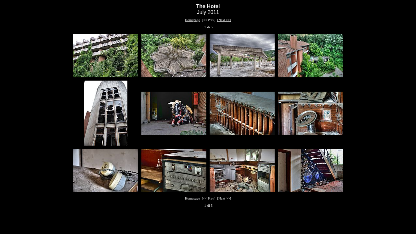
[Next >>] (224, 20)
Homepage (192, 20)
